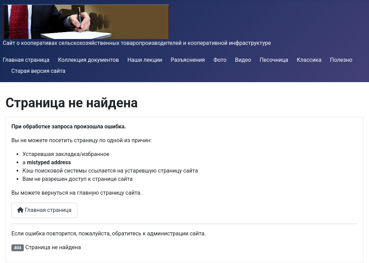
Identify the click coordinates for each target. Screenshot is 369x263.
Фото (219, 60)
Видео (243, 60)
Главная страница (26, 60)
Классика (309, 60)
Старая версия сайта (38, 71)
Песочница (274, 60)
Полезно (341, 60)
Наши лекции (144, 60)
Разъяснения (188, 60)
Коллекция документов (88, 60)
